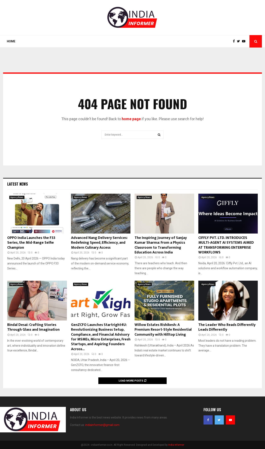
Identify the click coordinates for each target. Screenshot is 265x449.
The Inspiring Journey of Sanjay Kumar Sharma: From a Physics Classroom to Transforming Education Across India (161, 245)
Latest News (17, 184)
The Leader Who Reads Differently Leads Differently (226, 327)
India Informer (176, 444)
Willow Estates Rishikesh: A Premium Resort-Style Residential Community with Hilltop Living (163, 330)
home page (131, 119)
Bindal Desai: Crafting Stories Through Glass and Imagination (33, 327)
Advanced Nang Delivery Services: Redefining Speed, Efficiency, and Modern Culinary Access (99, 243)
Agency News (16, 197)
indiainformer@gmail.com (102, 425)
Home (11, 41)
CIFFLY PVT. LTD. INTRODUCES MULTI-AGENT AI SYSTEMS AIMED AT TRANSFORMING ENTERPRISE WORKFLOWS (226, 245)
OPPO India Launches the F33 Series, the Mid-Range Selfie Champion (31, 243)
